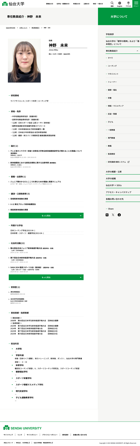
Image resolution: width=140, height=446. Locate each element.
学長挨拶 (110, 34)
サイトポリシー (32, 435)
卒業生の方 (76, 4)
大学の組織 (111, 178)
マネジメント (113, 73)
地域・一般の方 (98, 4)
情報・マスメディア (116, 105)
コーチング (112, 65)
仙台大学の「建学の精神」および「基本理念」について (122, 42)
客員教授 (111, 154)
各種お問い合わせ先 (115, 198)
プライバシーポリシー (50, 435)
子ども (110, 121)
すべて (110, 57)
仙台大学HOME (10, 28)
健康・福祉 (112, 89)
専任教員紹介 (35, 28)
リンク (20, 435)
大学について (23, 28)
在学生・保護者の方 (63, 4)
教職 (109, 146)
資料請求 (65, 435)
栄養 (109, 97)
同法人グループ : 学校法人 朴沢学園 (16, 443)
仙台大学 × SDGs (114, 185)
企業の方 (86, 4)
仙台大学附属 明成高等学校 (42, 443)
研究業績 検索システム (117, 162)
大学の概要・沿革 (114, 171)
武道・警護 (112, 113)
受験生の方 (49, 4)
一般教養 (111, 129)
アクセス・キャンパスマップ (118, 192)
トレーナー (112, 81)
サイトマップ (8, 435)
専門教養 (111, 137)
